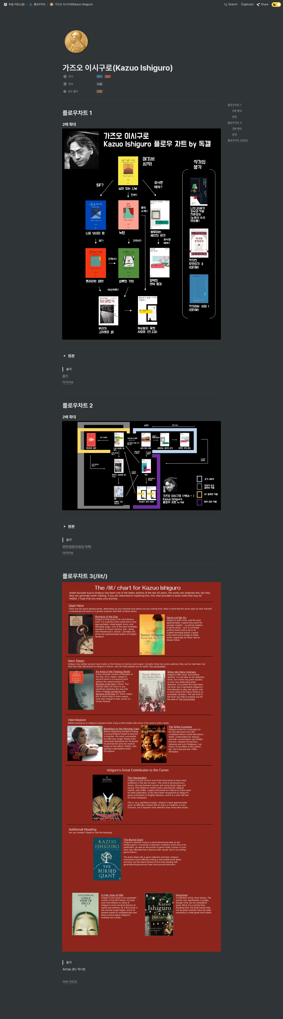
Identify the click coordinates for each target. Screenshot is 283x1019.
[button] (14, 4)
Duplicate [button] (247, 4)
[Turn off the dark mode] (276, 6)
